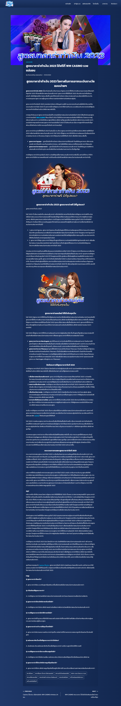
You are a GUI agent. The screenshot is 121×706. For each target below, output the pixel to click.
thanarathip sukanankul (35, 75)
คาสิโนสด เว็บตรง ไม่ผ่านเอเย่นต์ (44, 673)
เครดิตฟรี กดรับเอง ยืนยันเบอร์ (48, 677)
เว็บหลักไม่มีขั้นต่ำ (32, 681)
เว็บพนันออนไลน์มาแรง (76, 677)
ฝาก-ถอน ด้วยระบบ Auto (78, 673)
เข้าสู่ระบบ (77, 3)
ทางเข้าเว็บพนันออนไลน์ (62, 673)
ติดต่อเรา (114, 3)
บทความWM (29, 62)
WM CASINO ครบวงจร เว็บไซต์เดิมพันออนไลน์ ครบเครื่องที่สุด (80, 694)
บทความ (105, 3)
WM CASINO (40, 117)
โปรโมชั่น (96, 3)
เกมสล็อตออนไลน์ (32, 677)
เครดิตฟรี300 (63, 677)
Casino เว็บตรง (44, 565)
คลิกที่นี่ (37, 415)
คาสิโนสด (30, 673)
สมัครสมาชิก (86, 3)
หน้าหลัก (68, 3)
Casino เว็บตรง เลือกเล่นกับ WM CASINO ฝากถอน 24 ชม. (41, 694)
